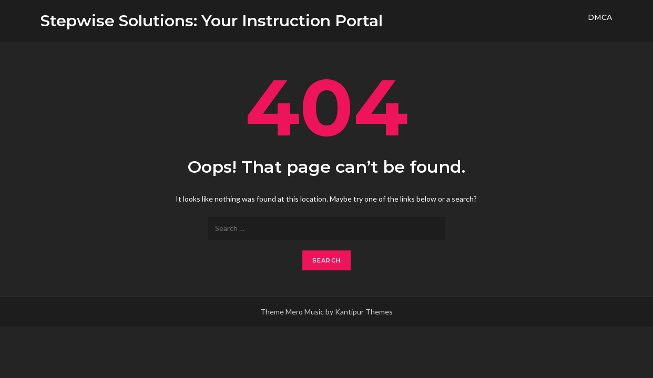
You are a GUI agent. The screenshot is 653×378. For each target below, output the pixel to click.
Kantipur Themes (364, 311)
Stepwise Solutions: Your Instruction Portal (211, 20)
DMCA (600, 17)
